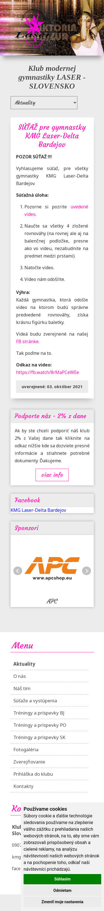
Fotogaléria (26, 749)
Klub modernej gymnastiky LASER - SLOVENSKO (52, 77)
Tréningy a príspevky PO (39, 725)
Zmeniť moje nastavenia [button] (62, 902)
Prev (17, 570)
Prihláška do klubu (33, 774)
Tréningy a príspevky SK (39, 737)
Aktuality (24, 664)
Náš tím (22, 688)
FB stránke (27, 341)
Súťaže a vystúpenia (35, 700)
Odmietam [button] (62, 890)
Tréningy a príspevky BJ (38, 713)
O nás (19, 676)
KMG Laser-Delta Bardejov (38, 510)
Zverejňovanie (29, 761)
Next (86, 570)
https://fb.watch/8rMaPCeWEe (47, 372)
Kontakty (23, 786)
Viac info (52, 474)
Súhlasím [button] (62, 879)
